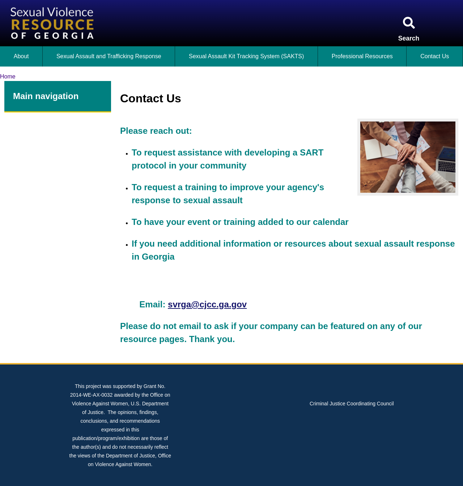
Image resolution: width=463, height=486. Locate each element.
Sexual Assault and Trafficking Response (108, 56)
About (21, 56)
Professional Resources (362, 56)
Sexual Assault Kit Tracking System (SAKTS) (246, 56)
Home (8, 76)
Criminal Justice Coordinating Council (352, 403)
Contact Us (434, 56)
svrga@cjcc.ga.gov (207, 304)
